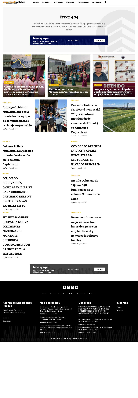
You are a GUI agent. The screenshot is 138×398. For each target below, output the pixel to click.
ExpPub (5, 142)
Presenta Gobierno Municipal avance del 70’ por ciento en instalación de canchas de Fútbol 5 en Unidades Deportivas (85, 126)
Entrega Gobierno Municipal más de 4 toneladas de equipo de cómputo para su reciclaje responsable (17, 122)
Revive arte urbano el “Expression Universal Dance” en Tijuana (53, 374)
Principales (7, 102)
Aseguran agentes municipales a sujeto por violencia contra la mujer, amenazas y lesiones (55, 384)
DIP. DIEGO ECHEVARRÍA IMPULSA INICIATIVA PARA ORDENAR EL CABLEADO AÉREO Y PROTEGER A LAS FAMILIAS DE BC (18, 225)
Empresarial (9, 84)
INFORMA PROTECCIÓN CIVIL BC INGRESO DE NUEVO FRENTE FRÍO (95, 376)
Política (74, 155)
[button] (105, 2)
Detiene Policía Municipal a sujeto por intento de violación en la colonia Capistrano (17, 172)
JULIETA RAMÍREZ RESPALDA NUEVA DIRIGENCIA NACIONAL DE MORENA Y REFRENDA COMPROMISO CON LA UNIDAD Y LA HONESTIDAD (18, 284)
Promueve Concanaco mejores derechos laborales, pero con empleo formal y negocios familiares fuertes (85, 280)
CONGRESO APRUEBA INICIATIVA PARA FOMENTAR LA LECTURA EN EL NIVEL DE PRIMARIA (85, 174)
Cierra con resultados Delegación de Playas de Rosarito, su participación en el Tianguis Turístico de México (56, 365)
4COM (73, 305)
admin (73, 195)
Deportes (75, 102)
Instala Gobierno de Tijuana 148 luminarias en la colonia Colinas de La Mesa (85, 216)
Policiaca (98, 87)
